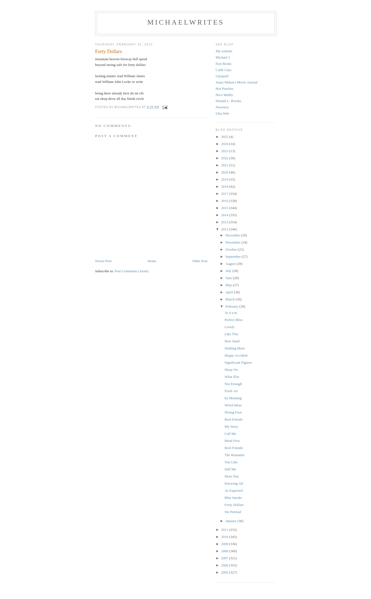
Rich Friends (233, 448)
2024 (225, 144)
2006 (225, 565)
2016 (225, 201)
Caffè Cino (223, 70)
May (229, 285)
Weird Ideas (232, 405)
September (234, 256)
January (232, 521)
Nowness (222, 107)
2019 (225, 179)
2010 (225, 537)
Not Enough (233, 384)
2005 (225, 572)
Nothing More (234, 348)
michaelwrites (185, 22)
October (232, 249)
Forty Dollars (234, 505)
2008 (225, 551)
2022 (225, 158)
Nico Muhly (224, 95)
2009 (225, 544)
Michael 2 (223, 57)
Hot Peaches (224, 88)
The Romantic (234, 455)
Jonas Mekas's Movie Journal (237, 82)
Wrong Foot (233, 412)
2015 (225, 208)
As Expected (233, 490)
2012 (225, 229)
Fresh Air (231, 391)
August (231, 264)
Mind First (231, 441)
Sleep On (231, 369)
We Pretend (232, 512)
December (233, 235)
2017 (225, 194)
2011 (225, 530)
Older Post (199, 261)
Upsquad (222, 76)
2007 (225, 558)
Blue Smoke (233, 498)
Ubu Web (222, 113)
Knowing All (233, 483)
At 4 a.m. (231, 313)
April (230, 292)
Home (152, 261)
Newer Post (103, 261)
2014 (225, 215)
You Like (231, 462)
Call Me (230, 434)
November (233, 242)
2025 (225, 137)
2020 (225, 172)
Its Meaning (232, 398)
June (229, 278)
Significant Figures (238, 362)
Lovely (229, 327)
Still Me (230, 469)
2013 (225, 222)
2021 (225, 165)
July (229, 271)
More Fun (231, 476)
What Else (231, 377)
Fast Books (224, 64)
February (232, 306)
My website (224, 51)
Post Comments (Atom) (132, 271)
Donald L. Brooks (228, 101)
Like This (231, 334)
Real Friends (233, 419)
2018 (225, 186)
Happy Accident (235, 355)
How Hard (231, 341)
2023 (225, 151)
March (231, 299)
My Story (231, 426)
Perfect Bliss (233, 320)
